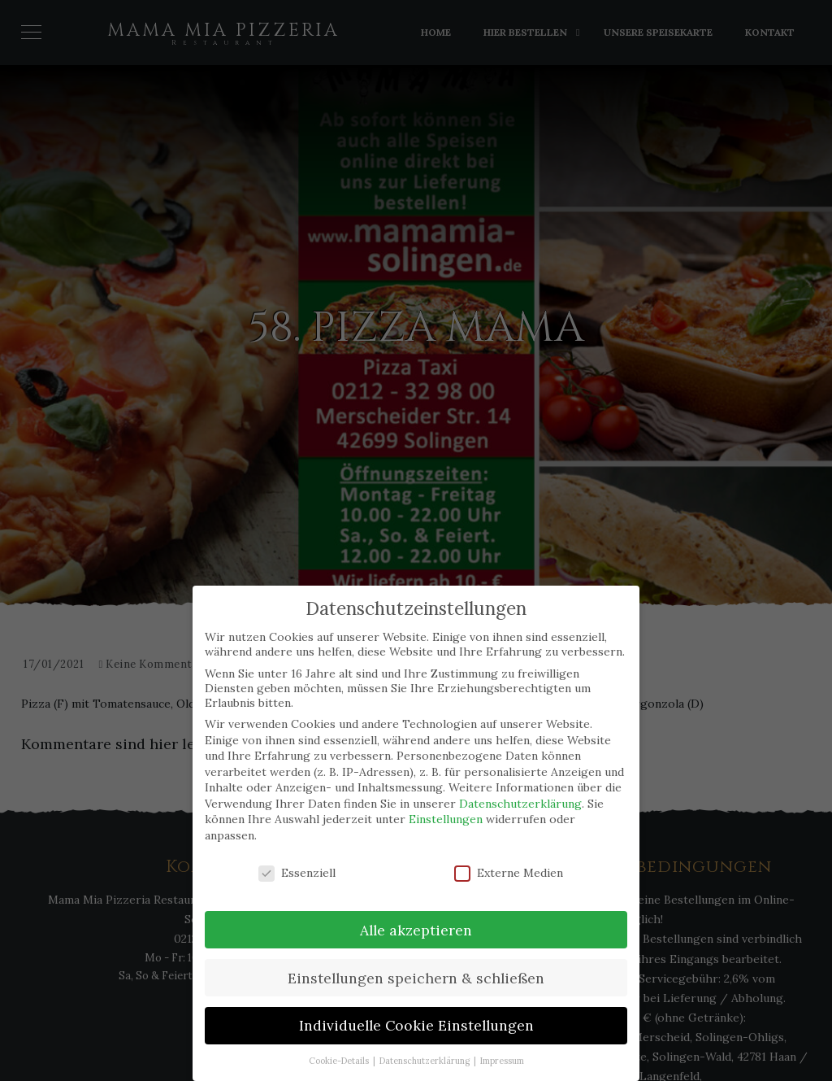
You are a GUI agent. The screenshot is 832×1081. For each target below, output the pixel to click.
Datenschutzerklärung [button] (425, 1060)
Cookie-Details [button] (340, 1060)
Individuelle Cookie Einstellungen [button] (416, 1025)
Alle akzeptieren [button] (416, 930)
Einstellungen (446, 819)
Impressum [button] (502, 1060)
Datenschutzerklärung (520, 803)
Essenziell (297, 872)
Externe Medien (508, 872)
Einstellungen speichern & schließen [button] (416, 978)
